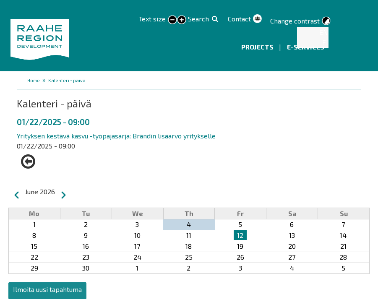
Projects (258, 47)
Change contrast (295, 21)
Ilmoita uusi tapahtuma (47, 289)
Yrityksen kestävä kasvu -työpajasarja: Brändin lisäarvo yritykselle (116, 136)
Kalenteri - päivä (67, 80)
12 (240, 235)
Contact (239, 19)
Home (33, 80)
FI (325, 42)
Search (198, 19)
